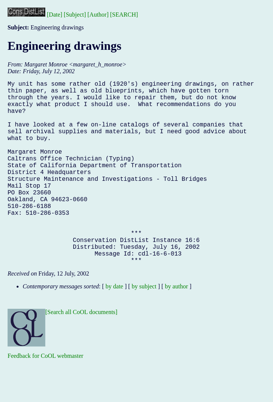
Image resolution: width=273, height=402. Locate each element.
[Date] (54, 14)
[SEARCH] (124, 14)
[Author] (98, 14)
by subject (144, 327)
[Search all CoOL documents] (81, 353)
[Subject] (75, 14)
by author (176, 327)
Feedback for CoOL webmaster (45, 396)
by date (114, 327)
